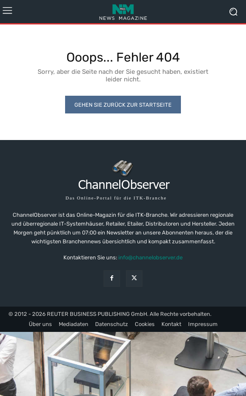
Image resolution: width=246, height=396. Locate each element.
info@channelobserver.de (150, 257)
